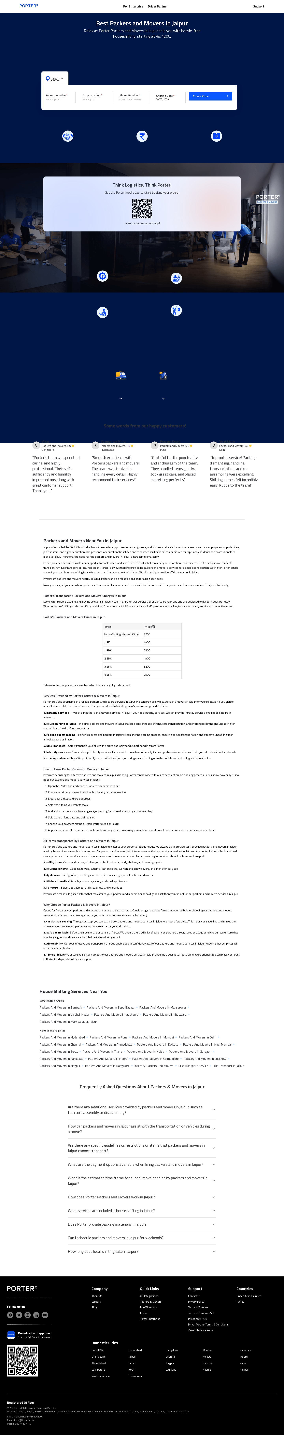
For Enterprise (133, 6)
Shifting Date (164, 95)
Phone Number (129, 95)
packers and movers (156, 568)
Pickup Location (56, 95)
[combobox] (58, 99)
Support (258, 6)
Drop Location (91, 95)
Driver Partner (158, 6)
